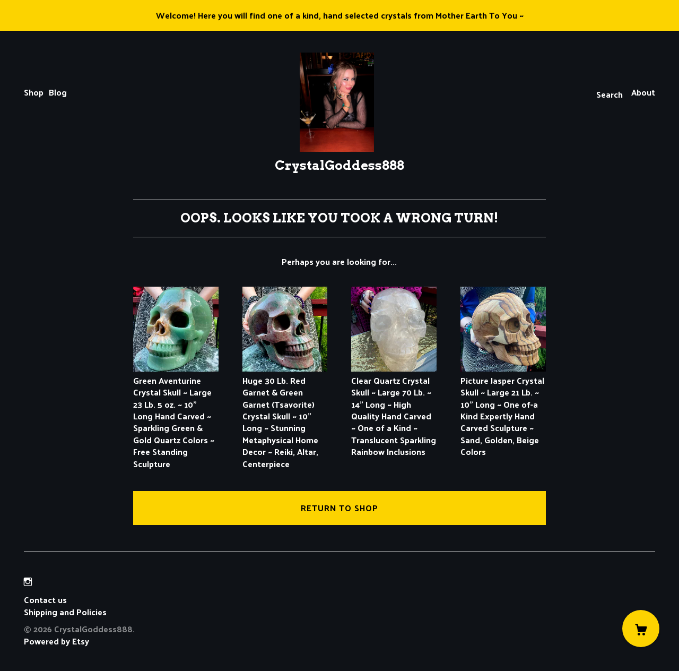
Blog (58, 92)
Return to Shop (339, 507)
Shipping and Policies (65, 612)
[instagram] (28, 581)
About (643, 92)
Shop (33, 92)
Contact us (45, 600)
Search (609, 94)
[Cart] (640, 628)
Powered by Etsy (56, 641)
